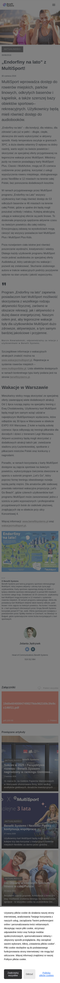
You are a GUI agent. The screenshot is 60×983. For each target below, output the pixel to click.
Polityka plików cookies (46, 974)
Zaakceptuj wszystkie (13, 974)
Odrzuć (29, 974)
